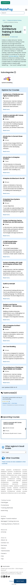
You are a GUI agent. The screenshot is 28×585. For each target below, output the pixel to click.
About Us (4, 540)
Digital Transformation (9, 518)
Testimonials (5, 551)
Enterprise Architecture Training (14, 20)
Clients (3, 548)
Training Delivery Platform (10, 524)
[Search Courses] (12, 12)
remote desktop (13, 56)
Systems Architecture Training (11, 22)
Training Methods (7, 508)
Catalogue (4, 502)
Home (4, 20)
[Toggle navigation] (26, 9)
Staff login (14, 584)
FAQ (2, 556)
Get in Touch (20, 581)
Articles (3, 532)
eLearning (4, 510)
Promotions (5, 505)
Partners (4, 545)
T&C (2, 559)
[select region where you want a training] (14, 452)
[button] (25, 429)
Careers (3, 553)
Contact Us (5, 3)
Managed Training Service (10, 521)
